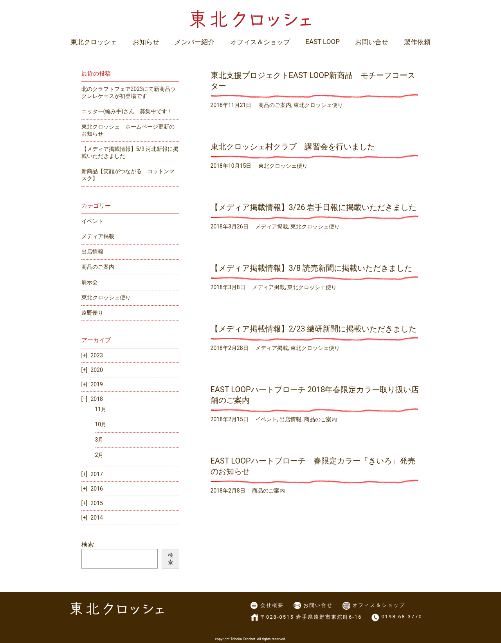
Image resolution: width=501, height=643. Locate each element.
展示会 (89, 282)
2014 (96, 517)
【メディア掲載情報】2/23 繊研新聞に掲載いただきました (314, 328)
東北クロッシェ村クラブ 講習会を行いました (293, 146)
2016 (96, 488)
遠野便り (92, 313)
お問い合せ (371, 42)
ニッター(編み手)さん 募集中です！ (127, 111)
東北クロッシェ (93, 42)
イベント (266, 419)
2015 (96, 503)
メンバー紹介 (194, 42)
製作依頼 (417, 42)
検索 (87, 544)
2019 (96, 384)
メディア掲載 (271, 226)
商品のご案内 (274, 105)
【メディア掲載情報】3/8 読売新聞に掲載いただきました (312, 268)
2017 (96, 474)
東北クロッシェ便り (318, 105)
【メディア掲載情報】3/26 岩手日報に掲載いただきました (314, 207)
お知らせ (146, 42)
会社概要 (272, 605)
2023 (96, 355)
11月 (101, 409)
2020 (96, 370)
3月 (99, 440)
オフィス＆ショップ (260, 42)
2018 (96, 399)
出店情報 (290, 419)
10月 (101, 424)
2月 (99, 455)
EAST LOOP (322, 41)
